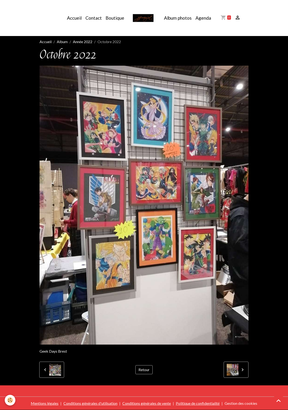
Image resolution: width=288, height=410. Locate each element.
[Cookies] (10, 400)
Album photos (178, 18)
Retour (144, 369)
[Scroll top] (278, 400)
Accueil (74, 18)
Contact (93, 18)
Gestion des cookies (241, 403)
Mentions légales (44, 403)
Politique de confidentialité (198, 403)
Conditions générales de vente (146, 403)
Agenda (203, 18)
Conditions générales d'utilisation (90, 403)
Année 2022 (82, 41)
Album (62, 41)
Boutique (115, 18)
